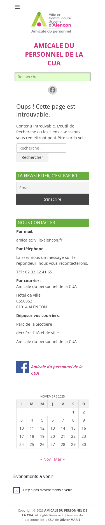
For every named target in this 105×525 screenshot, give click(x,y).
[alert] (52, 490)
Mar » (59, 459)
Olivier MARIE (70, 519)
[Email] (52, 188)
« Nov (45, 459)
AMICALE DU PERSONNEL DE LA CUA (54, 54)
